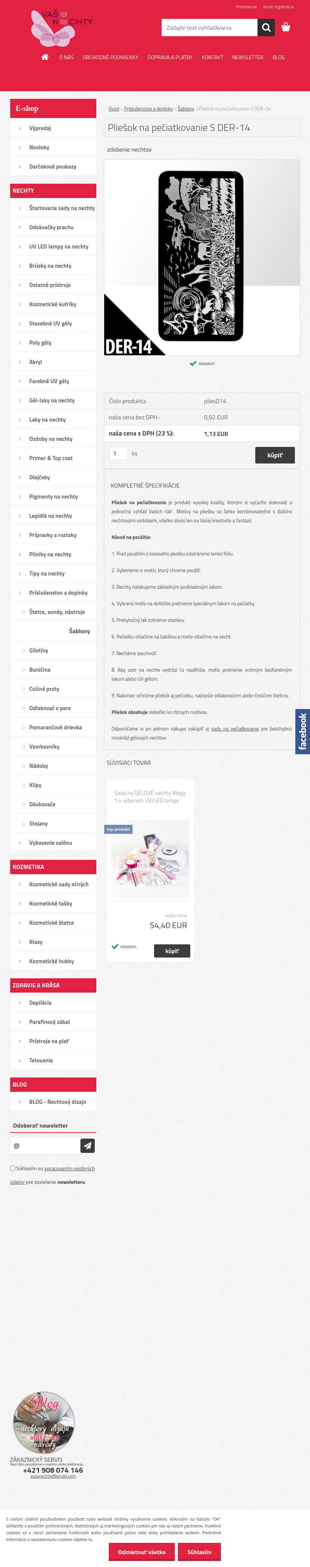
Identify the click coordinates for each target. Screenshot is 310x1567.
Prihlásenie (246, 6)
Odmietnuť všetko (141, 1551)
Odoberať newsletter (40, 1125)
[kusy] (118, 453)
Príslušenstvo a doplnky (148, 108)
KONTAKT (212, 57)
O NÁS (66, 57)
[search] (266, 27)
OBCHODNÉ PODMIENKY (111, 57)
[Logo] (62, 28)
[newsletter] (87, 1146)
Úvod (114, 108)
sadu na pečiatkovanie (235, 728)
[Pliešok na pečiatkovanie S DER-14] (202, 162)
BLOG (279, 57)
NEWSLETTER (248, 57)
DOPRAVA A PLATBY (170, 57)
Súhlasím (199, 1551)
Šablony (186, 108)
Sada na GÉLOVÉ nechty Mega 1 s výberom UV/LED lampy (150, 796)
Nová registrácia (278, 6)
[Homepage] (45, 57)
